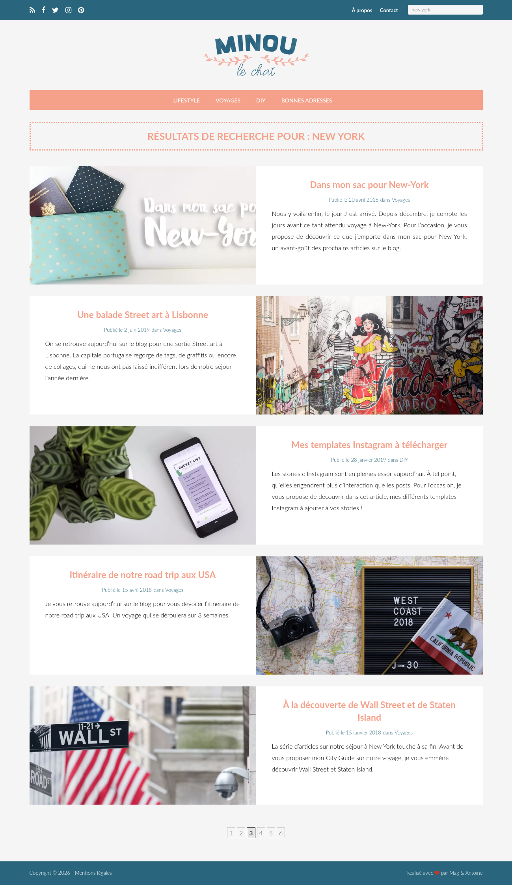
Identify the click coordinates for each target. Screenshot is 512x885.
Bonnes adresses (306, 100)
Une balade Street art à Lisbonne (142, 314)
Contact (389, 10)
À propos (362, 10)
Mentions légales (93, 873)
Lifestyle (186, 100)
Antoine (473, 873)
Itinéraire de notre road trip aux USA (142, 574)
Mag (454, 873)
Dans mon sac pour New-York (369, 184)
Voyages (228, 100)
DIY (261, 100)
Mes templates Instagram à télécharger (369, 444)
